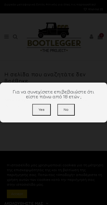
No (66, 109)
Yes (42, 109)
